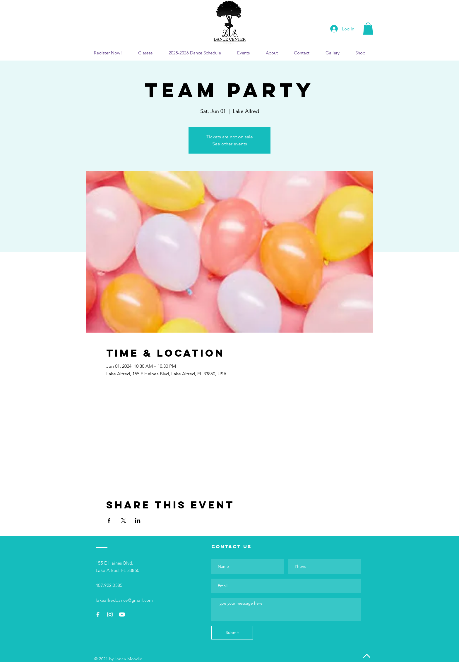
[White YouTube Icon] (122, 614)
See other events (229, 144)
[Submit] (232, 632)
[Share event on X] (123, 520)
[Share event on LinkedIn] (138, 520)
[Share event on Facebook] (109, 520)
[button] (368, 29)
